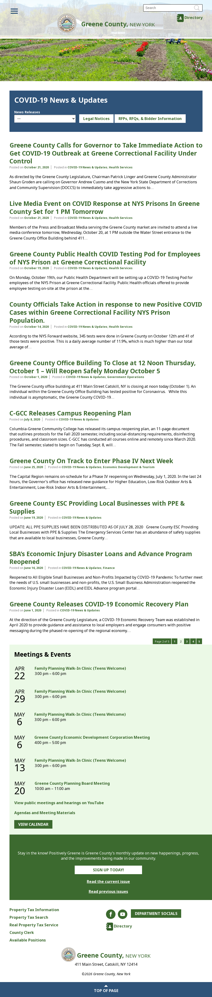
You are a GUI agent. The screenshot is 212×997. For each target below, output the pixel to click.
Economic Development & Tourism (129, 467)
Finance (109, 568)
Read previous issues (108, 891)
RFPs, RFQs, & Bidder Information (150, 118)
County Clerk (21, 932)
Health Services (121, 167)
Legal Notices (96, 118)
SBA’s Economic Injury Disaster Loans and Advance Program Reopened (100, 557)
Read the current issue (108, 881)
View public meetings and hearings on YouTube (59, 802)
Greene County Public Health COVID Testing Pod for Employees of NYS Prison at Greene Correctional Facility (104, 258)
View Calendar (33, 824)
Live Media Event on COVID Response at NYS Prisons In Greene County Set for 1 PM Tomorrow (104, 207)
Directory (193, 17)
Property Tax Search (28, 917)
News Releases (27, 112)
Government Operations (125, 377)
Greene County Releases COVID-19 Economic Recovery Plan (99, 604)
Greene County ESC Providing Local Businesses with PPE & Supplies (97, 507)
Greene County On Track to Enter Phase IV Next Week (91, 461)
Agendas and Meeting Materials (44, 812)
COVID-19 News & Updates (87, 167)
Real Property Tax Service (33, 925)
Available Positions (27, 940)
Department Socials (156, 913)
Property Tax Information (34, 909)
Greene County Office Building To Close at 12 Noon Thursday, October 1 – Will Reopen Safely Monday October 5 (102, 367)
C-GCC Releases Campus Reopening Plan (70, 413)
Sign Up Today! (108, 869)
